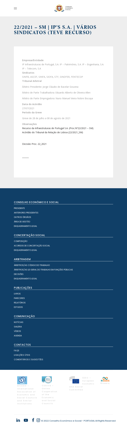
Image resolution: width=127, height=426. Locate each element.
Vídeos (17, 331)
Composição (20, 241)
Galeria (18, 326)
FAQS (16, 350)
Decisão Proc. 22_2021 (34, 143)
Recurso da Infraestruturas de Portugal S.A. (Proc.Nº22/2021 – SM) (57, 128)
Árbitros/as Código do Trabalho (32, 265)
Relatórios (20, 302)
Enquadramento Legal (25, 226)
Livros (17, 293)
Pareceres (19, 298)
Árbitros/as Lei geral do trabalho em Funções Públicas (43, 269)
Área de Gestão (22, 221)
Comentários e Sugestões (28, 359)
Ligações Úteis (22, 355)
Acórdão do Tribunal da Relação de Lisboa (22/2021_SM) (52, 132)
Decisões (18, 274)
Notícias (18, 322)
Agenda (18, 335)
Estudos (18, 307)
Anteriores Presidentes (26, 212)
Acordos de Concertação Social (32, 245)
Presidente (19, 208)
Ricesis (105, 383)
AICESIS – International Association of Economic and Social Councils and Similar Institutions (27, 394)
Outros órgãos (22, 217)
